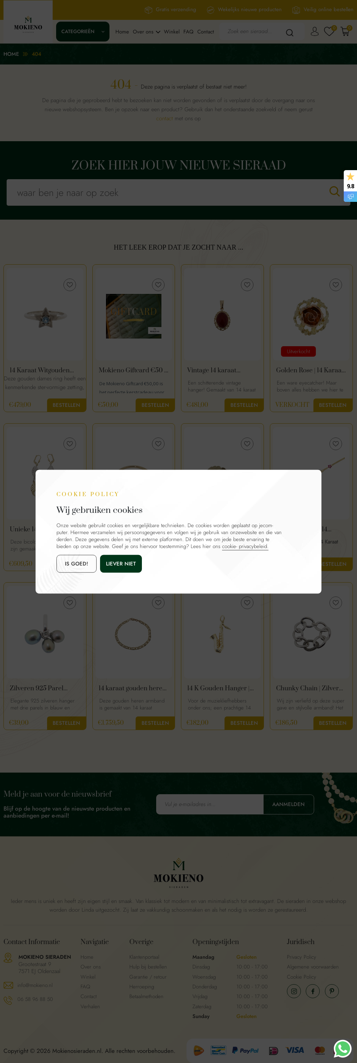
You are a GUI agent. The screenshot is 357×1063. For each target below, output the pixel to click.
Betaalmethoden (146, 996)
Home (122, 32)
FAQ (188, 32)
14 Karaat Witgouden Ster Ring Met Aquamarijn (40, 370)
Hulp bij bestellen (148, 967)
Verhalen (90, 1006)
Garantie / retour (148, 977)
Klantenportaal (144, 957)
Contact (205, 32)
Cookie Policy (301, 977)
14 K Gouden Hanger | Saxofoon (218, 688)
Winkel (172, 32)
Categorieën (77, 31)
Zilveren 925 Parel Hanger (36, 688)
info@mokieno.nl (35, 985)
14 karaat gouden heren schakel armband (132, 688)
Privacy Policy (301, 957)
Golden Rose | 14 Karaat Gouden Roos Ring (310, 370)
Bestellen (66, 405)
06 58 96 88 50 (35, 999)
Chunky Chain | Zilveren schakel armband (311, 688)
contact (164, 118)
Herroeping (141, 986)
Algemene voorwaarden (313, 967)
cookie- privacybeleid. (245, 546)
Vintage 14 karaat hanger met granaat (215, 370)
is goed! (76, 563)
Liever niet (121, 563)
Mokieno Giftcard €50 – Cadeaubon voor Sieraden (133, 370)
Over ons (143, 32)
